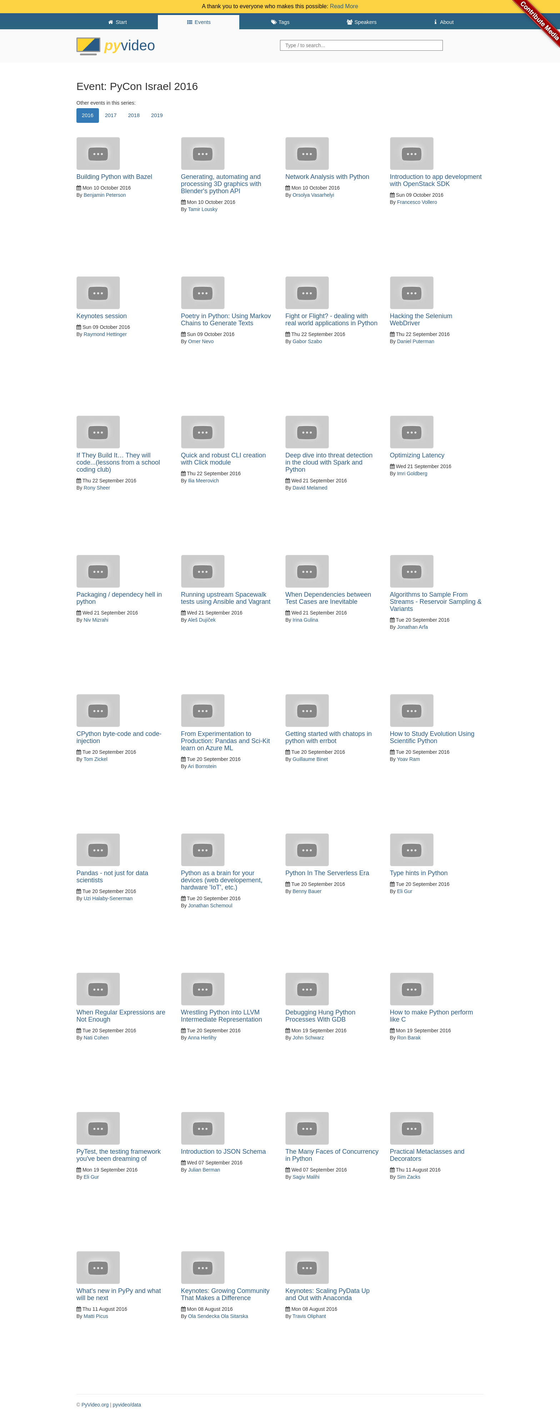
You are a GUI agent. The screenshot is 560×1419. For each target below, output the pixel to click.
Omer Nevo (201, 341)
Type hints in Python (419, 873)
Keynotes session (101, 316)
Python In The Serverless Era (327, 873)
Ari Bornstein (202, 766)
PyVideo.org (95, 1405)
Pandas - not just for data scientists (112, 876)
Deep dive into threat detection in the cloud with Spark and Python (328, 462)
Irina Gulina (305, 620)
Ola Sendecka (204, 1316)
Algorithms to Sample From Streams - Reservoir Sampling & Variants (436, 601)
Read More (344, 6)
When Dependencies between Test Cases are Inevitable (328, 598)
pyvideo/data (127, 1405)
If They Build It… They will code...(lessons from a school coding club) (118, 462)
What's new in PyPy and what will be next (118, 1294)
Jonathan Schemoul (210, 905)
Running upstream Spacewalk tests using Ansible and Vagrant (226, 598)
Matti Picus (96, 1316)
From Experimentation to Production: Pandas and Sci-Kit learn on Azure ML (225, 741)
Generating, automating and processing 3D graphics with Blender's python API (221, 184)
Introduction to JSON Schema (223, 1151)
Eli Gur (404, 891)
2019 (157, 115)
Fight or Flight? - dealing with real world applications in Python (331, 319)
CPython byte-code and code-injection (118, 737)
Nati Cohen (96, 1038)
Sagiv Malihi (305, 1177)
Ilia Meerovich (203, 480)
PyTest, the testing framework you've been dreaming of (118, 1155)
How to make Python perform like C (431, 1016)
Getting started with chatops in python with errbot (328, 737)
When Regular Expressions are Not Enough (120, 1016)
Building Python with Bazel (114, 176)
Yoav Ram (408, 759)
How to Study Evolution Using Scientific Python (432, 737)
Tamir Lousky (202, 209)
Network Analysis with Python (327, 176)
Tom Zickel (96, 759)
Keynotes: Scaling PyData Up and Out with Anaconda (327, 1294)
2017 (111, 115)
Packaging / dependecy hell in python (119, 598)
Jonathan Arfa (412, 627)
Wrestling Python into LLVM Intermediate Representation (221, 1016)
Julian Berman (204, 1170)
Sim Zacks (408, 1177)
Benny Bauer (306, 891)
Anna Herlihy (202, 1038)
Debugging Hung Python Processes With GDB (320, 1016)
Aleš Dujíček (202, 620)
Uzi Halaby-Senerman (108, 898)
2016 (88, 115)
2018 (134, 115)
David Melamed (309, 488)
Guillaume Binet (310, 759)
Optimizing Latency (417, 455)
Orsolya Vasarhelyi (313, 195)
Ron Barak (409, 1038)
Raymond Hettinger (105, 334)
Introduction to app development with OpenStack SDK (436, 180)
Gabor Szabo (307, 341)
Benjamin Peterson (105, 195)
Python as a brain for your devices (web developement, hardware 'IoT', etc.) (221, 880)
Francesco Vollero (417, 202)
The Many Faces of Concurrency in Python (332, 1155)
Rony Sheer (97, 488)
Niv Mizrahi (96, 620)
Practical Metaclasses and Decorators (427, 1155)
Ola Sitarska (234, 1316)
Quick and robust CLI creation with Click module (223, 459)
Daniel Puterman (415, 341)
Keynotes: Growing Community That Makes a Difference (225, 1294)
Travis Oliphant (309, 1316)
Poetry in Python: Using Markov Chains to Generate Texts (226, 319)
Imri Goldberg (412, 473)
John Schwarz (308, 1038)
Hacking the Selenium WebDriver (421, 319)
